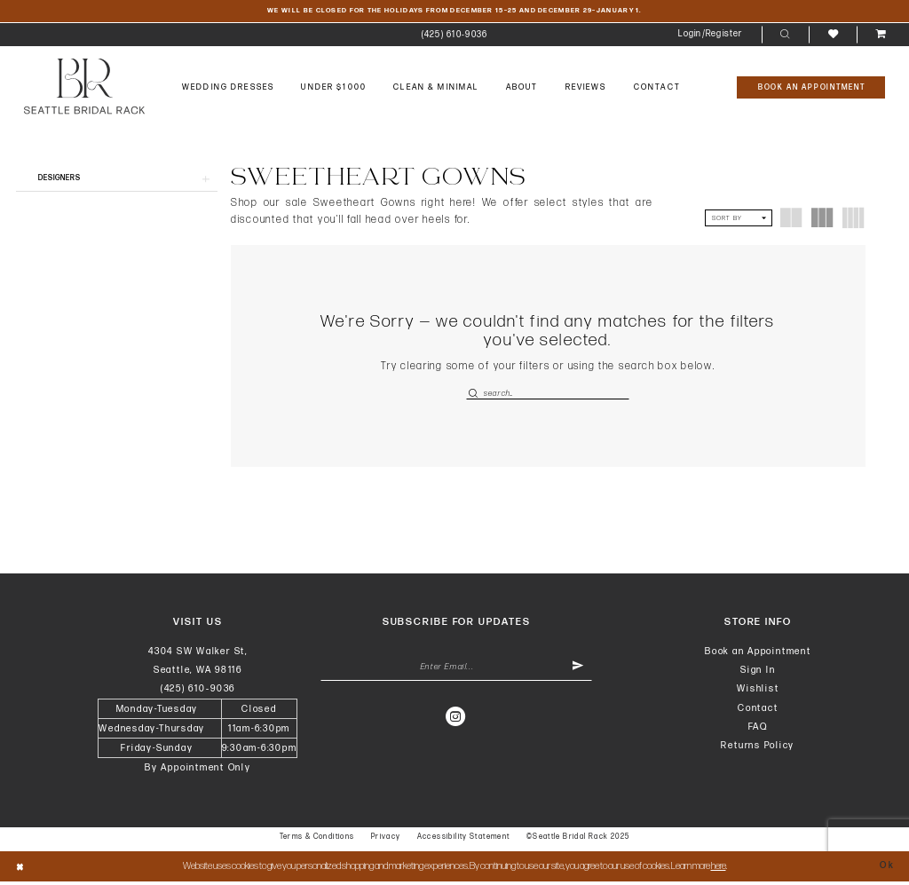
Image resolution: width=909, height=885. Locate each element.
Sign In (757, 673)
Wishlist (758, 692)
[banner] (84, 87)
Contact (758, 710)
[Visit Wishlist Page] (832, 35)
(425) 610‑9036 (198, 692)
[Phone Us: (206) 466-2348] (454, 36)
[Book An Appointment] (811, 88)
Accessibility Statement (463, 840)
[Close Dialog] (21, 870)
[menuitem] (454, 36)
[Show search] (785, 36)
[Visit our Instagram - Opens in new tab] (456, 721)
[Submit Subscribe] (577, 672)
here (718, 869)
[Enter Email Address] (456, 672)
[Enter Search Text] (547, 394)
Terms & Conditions (317, 840)
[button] (711, 36)
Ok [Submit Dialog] (886, 869)
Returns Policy (757, 749)
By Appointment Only (198, 771)
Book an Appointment (758, 654)
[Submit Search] (474, 394)
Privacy (386, 840)
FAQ (758, 729)
